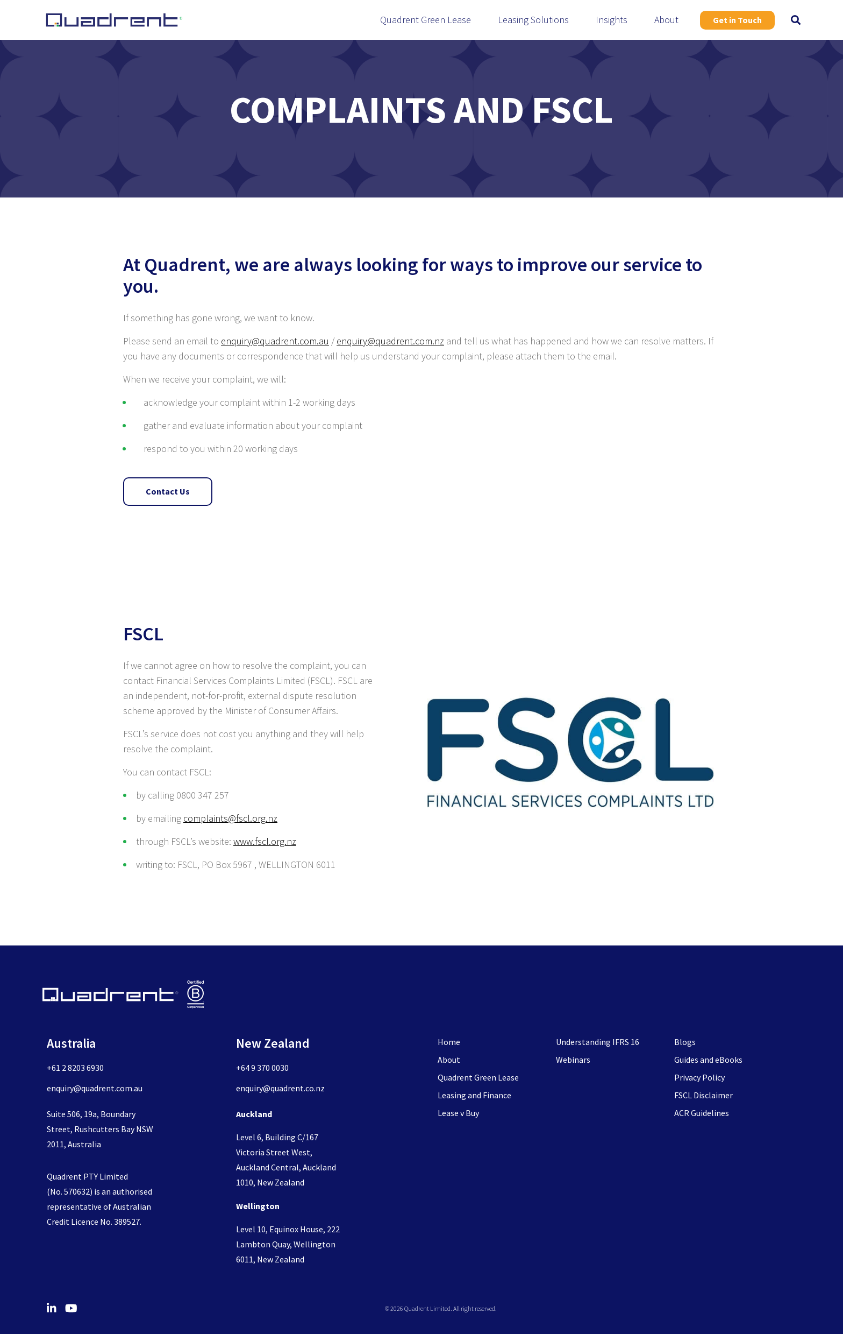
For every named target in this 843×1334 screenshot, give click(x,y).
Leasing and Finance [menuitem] (474, 1095)
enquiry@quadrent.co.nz (280, 1088)
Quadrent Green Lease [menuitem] (478, 1077)
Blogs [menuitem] (685, 1041)
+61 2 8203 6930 (75, 1067)
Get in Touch (737, 20)
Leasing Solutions (533, 19)
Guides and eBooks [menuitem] (708, 1059)
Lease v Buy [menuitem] (458, 1112)
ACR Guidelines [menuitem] (701, 1112)
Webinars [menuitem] (573, 1059)
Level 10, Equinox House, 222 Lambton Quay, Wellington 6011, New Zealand (288, 1244)
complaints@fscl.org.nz (230, 818)
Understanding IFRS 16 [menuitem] (597, 1041)
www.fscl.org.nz (264, 841)
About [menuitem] (449, 1059)
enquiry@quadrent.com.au (275, 341)
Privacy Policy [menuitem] (699, 1077)
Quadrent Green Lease (425, 19)
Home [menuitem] (449, 1041)
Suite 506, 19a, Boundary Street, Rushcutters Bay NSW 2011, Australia (100, 1129)
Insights (611, 19)
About (666, 19)
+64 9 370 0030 (262, 1067)
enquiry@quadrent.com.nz (390, 341)
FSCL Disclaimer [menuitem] (703, 1095)
